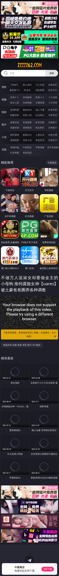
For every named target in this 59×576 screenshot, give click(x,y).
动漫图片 (52, 122)
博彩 (4, 87)
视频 (4, 99)
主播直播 (40, 102)
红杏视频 (14, 152)
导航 (4, 149)
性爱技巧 (52, 140)
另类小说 (27, 140)
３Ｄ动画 (52, 97)
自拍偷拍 (27, 97)
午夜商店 (27, 147)
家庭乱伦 (27, 134)
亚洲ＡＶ (14, 97)
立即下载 (47, 569)
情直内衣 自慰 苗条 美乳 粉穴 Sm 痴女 (22, 344)
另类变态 (52, 115)
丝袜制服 (27, 102)
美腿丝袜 (14, 127)
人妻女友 (40, 134)
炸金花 (27, 90)
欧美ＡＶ (40, 97)
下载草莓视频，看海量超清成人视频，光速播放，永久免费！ (30, 334)
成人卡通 (40, 109)
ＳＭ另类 (52, 102)
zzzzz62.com (29, 65)
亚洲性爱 (14, 109)
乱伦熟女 (40, 115)
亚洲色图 (27, 122)
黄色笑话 (40, 140)
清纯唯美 (27, 127)
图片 (4, 124)
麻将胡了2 (15, 90)
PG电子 (14, 84)
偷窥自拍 (14, 122)
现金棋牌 (40, 90)
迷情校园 (14, 140)
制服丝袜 (14, 115)
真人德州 (27, 84)
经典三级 (27, 115)
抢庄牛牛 (52, 90)
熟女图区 (40, 127)
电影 (4, 112)
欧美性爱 (52, 109)
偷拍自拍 (27, 109)
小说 (4, 137)
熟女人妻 (14, 102)
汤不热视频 (52, 147)
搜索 (52, 73)
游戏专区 (52, 84)
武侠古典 (52, 134)
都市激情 (14, 134)
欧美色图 (40, 122)
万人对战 (40, 84)
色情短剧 (27, 152)
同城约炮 (14, 147)
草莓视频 (40, 147)
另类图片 (52, 127)
